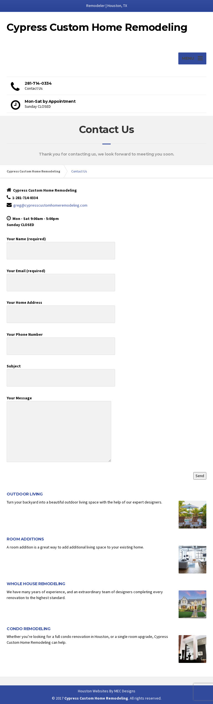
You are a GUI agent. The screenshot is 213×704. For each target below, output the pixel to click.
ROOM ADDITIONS (25, 539)
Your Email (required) (61, 276)
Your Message (59, 431)
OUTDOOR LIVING (24, 494)
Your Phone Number (61, 340)
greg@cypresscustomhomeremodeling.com (50, 205)
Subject (61, 372)
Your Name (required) (61, 244)
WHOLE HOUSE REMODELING (36, 583)
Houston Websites (93, 690)
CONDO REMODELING (28, 628)
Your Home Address (61, 308)
